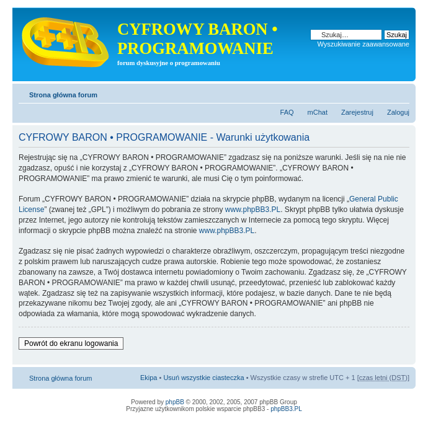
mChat (318, 112)
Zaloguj (398, 112)
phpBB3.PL (286, 408)
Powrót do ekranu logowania (71, 343)
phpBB (175, 402)
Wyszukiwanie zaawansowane (363, 44)
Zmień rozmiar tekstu (400, 92)
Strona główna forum (63, 95)
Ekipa (149, 377)
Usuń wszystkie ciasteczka (203, 377)
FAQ (287, 112)
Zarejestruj (357, 112)
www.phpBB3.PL (252, 209)
